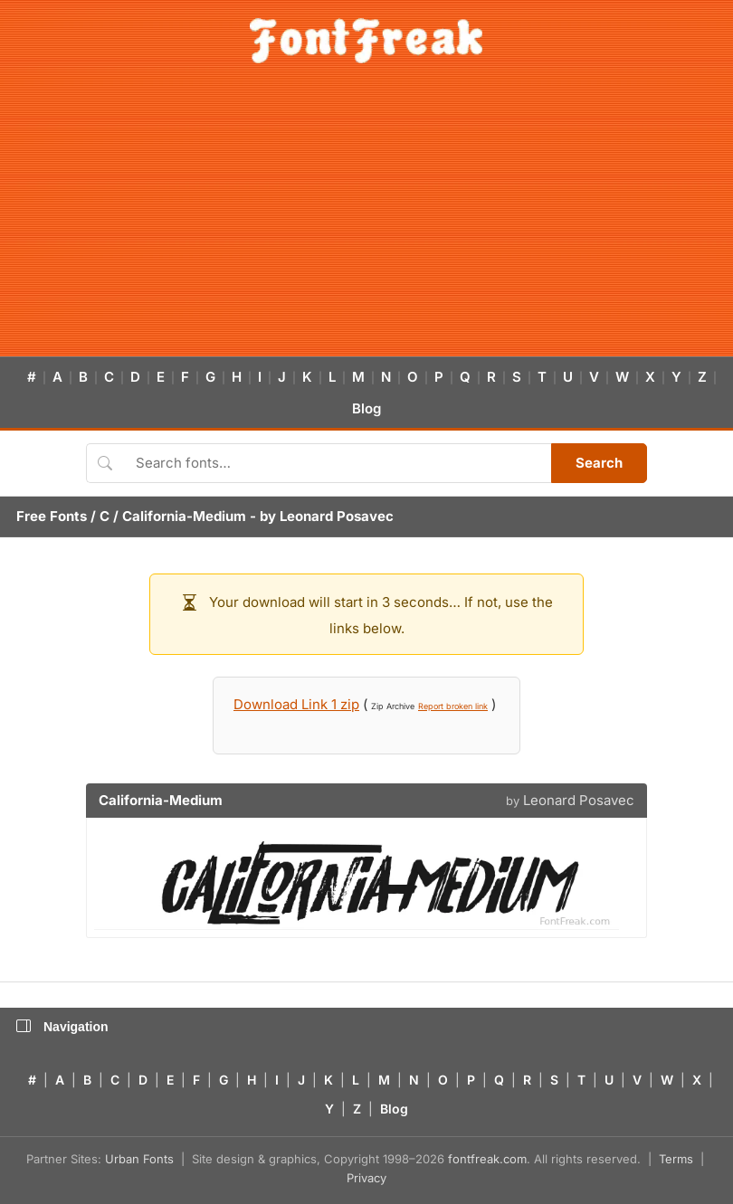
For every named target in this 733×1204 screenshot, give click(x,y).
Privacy (366, 1178)
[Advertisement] (366, 220)
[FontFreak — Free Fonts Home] (366, 40)
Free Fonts (51, 516)
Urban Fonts (139, 1159)
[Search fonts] (337, 463)
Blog (366, 408)
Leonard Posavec (337, 516)
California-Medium (184, 516)
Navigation (62, 1027)
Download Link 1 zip (296, 704)
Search (599, 462)
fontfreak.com (487, 1159)
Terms (676, 1159)
